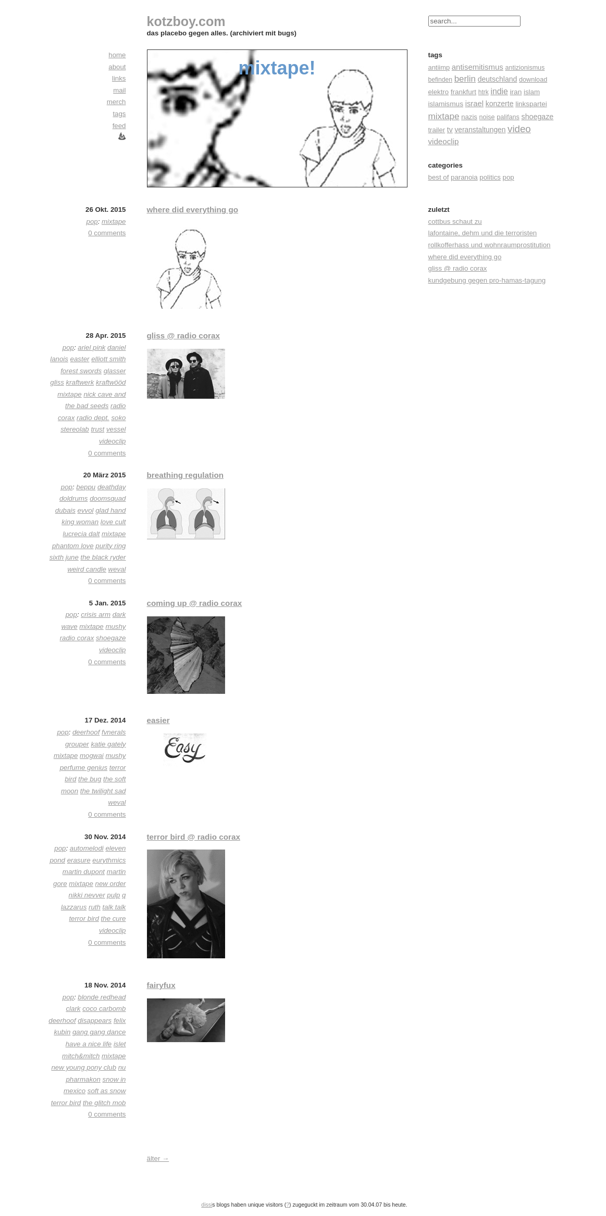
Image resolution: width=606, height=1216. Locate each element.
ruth (95, 907)
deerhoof (86, 732)
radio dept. (93, 418)
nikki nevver (87, 895)
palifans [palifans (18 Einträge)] (508, 117)
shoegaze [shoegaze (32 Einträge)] (538, 116)
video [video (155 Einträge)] (519, 128)
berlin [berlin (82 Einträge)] (465, 79)
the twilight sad (103, 791)
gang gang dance (99, 1032)
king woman (79, 522)
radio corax (77, 638)
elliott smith (108, 359)
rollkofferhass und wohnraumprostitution (489, 245)
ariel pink (91, 347)
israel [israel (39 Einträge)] (474, 103)
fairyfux (161, 985)
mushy (115, 626)
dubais (65, 510)
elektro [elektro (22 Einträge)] (438, 92)
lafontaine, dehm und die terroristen (482, 233)
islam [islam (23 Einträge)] (532, 92)
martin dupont (84, 872)
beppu (85, 487)
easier (158, 720)
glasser (115, 371)
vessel (116, 429)
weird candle (86, 569)
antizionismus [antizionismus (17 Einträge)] (525, 67)
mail (119, 90)
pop (508, 177)
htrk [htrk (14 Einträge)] (483, 92)
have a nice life (89, 1044)
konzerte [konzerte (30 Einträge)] (500, 103)
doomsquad (108, 498)
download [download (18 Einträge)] (533, 79)
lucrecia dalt (81, 534)
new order (110, 884)
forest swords (81, 371)
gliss (57, 382)
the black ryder (103, 557)
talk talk (114, 907)
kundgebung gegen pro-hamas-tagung (487, 280)
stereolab (74, 429)
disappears (95, 1020)
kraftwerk (80, 382)
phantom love (73, 546)
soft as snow (107, 1091)
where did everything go (193, 209)
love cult (113, 522)
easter (80, 359)
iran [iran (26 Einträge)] (516, 92)
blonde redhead (102, 997)
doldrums (73, 498)
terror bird (84, 918)
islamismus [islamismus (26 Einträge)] (445, 104)
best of (438, 177)
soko (118, 418)
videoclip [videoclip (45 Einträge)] (443, 141)
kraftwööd (111, 382)
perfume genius (83, 767)
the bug (89, 779)
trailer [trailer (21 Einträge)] (437, 130)
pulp (113, 895)
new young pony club (83, 1067)
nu (122, 1067)
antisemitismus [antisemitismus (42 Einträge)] (477, 66)
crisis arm (95, 614)
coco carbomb (104, 1008)
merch (116, 102)
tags (119, 114)
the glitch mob (104, 1103)
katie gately (108, 744)
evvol (86, 510)
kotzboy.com (186, 21)
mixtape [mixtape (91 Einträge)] (444, 116)
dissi (206, 1204)
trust (97, 429)
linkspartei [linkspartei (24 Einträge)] (531, 104)
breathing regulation (185, 475)
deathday (111, 487)
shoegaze (111, 638)
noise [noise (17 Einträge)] (487, 117)
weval (117, 569)
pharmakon (83, 1079)
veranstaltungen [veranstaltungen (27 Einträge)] (479, 130)
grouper (77, 744)
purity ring (110, 546)
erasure (79, 860)
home (117, 55)
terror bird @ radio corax (193, 836)
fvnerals (114, 732)
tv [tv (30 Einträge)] (450, 129)
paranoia (464, 177)
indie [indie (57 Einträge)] (499, 91)
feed (119, 126)
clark (73, 1008)
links (119, 78)
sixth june (64, 557)
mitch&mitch (81, 1056)
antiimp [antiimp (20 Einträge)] (439, 67)
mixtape (114, 221)
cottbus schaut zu (455, 221)
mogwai (92, 755)
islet (120, 1044)
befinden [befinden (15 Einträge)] (440, 79)
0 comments (107, 233)
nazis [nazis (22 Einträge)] (469, 117)
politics (490, 177)
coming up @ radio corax (194, 603)
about (117, 67)
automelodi (87, 848)
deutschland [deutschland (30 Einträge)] (497, 79)
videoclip (112, 441)
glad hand (110, 510)
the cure (113, 918)
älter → (158, 1158)
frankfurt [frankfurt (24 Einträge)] (463, 92)
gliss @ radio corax (183, 335)
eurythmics (109, 860)
